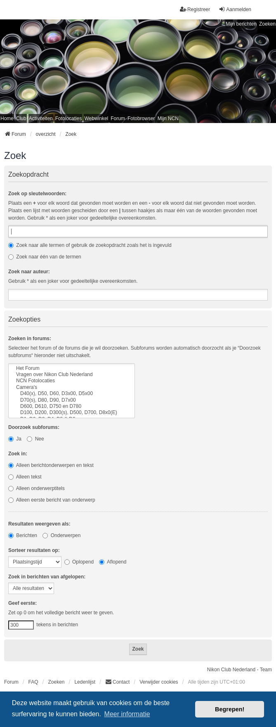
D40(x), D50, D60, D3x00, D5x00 (71, 394)
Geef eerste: (22, 603)
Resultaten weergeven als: (39, 524)
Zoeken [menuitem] (56, 682)
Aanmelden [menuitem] (235, 9)
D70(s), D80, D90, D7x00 (71, 400)
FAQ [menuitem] (33, 682)
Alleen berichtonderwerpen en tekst (51, 465)
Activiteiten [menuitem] (41, 118)
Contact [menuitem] (117, 682)
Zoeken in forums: (29, 338)
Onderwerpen (61, 535)
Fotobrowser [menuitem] (141, 118)
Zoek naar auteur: (29, 272)
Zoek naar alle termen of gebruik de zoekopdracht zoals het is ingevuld (90, 245)
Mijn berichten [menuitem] (241, 24)
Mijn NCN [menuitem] (168, 118)
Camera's (71, 387)
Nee (35, 439)
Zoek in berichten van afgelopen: (46, 577)
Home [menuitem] (7, 118)
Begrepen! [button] (229, 709)
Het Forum (71, 368)
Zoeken (267, 24)
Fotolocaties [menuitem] (68, 118)
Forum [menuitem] (118, 118)
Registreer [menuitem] (195, 9)
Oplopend (79, 562)
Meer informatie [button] (127, 714)
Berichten (22, 535)
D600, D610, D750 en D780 (71, 406)
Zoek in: (17, 454)
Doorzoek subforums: (33, 427)
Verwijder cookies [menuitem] (158, 682)
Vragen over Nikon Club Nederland (71, 375)
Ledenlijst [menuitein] (84, 682)
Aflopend (112, 562)
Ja (14, 439)
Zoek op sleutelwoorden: (37, 194)
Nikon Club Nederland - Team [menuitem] (239, 670)
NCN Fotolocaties (71, 381)
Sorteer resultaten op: (34, 550)
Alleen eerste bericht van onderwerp (51, 500)
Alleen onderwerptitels (36, 488)
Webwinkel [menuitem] (96, 118)
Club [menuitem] (21, 118)
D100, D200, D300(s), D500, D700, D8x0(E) (71, 413)
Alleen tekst (25, 477)
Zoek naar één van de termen (44, 257)
